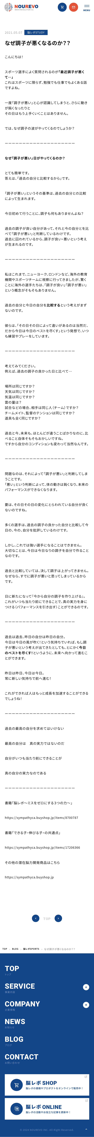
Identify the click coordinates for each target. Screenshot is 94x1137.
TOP (47, 919)
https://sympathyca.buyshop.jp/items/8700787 (46, 817)
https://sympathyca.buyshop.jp (32, 877)
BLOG (16, 949)
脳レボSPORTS (34, 949)
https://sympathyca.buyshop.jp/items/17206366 (47, 847)
